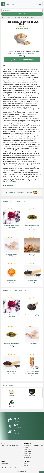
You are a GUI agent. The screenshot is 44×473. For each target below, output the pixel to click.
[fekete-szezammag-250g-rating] (32, 298)
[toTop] (41, 472)
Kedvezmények (27, 457)
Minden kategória (28, 449)
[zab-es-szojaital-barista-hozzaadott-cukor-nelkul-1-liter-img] (32, 363)
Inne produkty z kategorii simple (14, 201)
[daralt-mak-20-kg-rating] (32, 264)
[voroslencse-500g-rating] (11, 264)
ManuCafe (13, 468)
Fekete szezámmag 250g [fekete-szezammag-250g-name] (32, 315)
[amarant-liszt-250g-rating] (11, 237)
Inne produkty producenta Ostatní (15, 290)
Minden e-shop (27, 453)
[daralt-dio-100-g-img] (32, 245)
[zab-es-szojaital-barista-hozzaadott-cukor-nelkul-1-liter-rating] (32, 355)
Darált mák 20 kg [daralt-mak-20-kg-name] (32, 280)
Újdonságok (26, 455)
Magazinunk (4, 463)
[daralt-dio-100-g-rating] (32, 237)
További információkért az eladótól (22, 192)
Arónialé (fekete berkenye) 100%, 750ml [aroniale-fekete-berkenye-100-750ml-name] (11, 226)
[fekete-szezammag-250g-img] (32, 306)
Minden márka (27, 451)
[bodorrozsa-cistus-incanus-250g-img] (32, 217)
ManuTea (4, 468)
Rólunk (25, 463)
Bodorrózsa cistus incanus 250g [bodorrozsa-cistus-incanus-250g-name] (32, 226)
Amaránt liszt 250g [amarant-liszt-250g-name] (11, 254)
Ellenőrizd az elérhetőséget (22, 59)
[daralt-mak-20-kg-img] (32, 272)
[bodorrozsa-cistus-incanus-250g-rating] (32, 209)
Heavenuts (10, 185)
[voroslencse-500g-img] (11, 272)
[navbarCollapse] (40, 4)
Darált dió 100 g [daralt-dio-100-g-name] (32, 254)
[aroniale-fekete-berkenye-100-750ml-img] (11, 217)
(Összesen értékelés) (22, 28)
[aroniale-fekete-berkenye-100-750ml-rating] (11, 209)
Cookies (25, 465)
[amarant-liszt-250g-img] (11, 245)
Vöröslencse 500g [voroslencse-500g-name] (11, 280)
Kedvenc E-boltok (9, 385)
